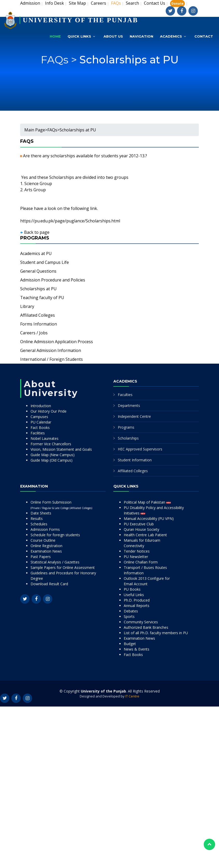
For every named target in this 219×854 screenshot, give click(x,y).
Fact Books (40, 427)
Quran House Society (141, 529)
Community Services (141, 621)
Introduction (41, 405)
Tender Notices (137, 551)
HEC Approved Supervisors (140, 449)
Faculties (125, 394)
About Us (113, 36)
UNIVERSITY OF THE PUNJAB (80, 20)
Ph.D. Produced (137, 600)
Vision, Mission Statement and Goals (61, 449)
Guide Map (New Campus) (53, 454)
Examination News (46, 551)
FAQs (52, 130)
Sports (129, 616)
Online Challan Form (141, 562)
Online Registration (46, 545)
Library (27, 306)
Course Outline (43, 540)
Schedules (39, 523)
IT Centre (132, 696)
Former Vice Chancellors (51, 443)
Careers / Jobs (34, 333)
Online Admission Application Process (56, 341)
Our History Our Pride (49, 411)
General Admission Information (50, 350)
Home (55, 36)
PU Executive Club (139, 523)
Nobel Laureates (45, 438)
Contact (203, 36)
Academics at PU (36, 253)
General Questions (38, 271)
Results (37, 518)
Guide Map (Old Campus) (51, 460)
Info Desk (54, 3)
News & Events (136, 649)
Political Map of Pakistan (147, 502)
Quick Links (79, 36)
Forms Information (38, 324)
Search (132, 3)
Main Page (34, 130)
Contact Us (154, 3)
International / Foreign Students (51, 359)
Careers (98, 3)
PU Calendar (41, 422)
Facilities (38, 432)
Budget (130, 643)
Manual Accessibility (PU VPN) (149, 518)
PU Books (132, 589)
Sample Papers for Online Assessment (63, 567)
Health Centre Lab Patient (145, 534)
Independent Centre (134, 416)
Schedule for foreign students (55, 534)
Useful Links (134, 594)
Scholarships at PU (129, 56)
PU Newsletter (136, 556)
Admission (30, 3)
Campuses (39, 416)
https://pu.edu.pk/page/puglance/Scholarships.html (70, 221)
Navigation (141, 36)
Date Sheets (41, 513)
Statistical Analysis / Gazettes (55, 562)
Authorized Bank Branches (146, 627)
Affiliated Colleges (37, 315)
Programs (126, 427)
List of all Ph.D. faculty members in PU (156, 632)
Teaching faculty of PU (42, 297)
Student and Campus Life (44, 262)
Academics (171, 36)
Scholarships (128, 438)
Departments (129, 405)
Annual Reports (136, 605)
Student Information (135, 459)
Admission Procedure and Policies (52, 280)
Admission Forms (45, 529)
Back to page (36, 232)
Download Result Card (49, 583)
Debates (131, 611)
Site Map (77, 3)
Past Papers (41, 556)
